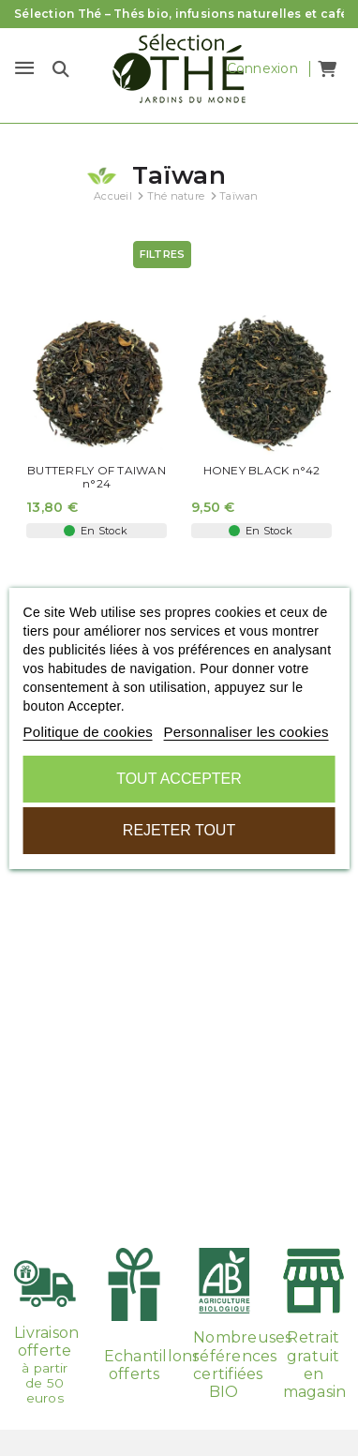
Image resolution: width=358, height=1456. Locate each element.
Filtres (163, 254)
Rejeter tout (179, 830)
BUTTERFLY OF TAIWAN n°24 (96, 477)
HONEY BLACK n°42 (262, 470)
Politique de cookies (88, 732)
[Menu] (24, 68)
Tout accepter (179, 779)
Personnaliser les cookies (245, 732)
